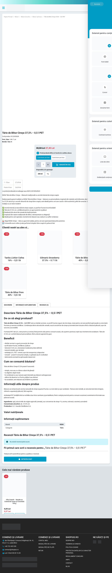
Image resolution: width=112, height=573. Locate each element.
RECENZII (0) (44, 305)
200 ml (40, 174)
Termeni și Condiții (73, 544)
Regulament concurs (74, 556)
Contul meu (43, 540)
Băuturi (17, 17)
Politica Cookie (72, 547)
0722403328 (105, 2)
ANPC (68, 559)
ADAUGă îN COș (63, 165)
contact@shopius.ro (12, 549)
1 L (48, 174)
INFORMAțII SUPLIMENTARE (26, 305)
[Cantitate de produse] (43, 164)
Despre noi (70, 540)
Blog (68, 566)
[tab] (8, 305)
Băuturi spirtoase (37, 17)
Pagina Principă (8, 17)
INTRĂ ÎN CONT (25, 459)
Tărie (62, 428)
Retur (40, 550)
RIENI (62, 424)
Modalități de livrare (47, 544)
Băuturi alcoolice (25, 17)
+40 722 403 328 (10, 546)
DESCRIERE (8, 305)
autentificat (17, 454)
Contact (69, 563)
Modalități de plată (46, 547)
